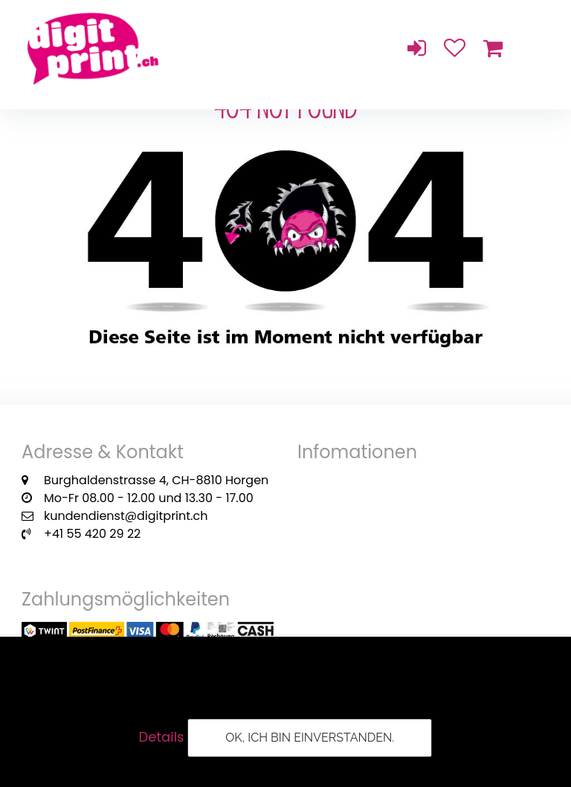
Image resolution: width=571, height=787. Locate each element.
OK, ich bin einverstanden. (309, 737)
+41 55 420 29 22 (92, 533)
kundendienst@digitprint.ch (125, 515)
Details (161, 736)
